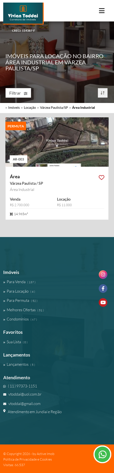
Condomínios (20, 319)
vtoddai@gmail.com (21, 403)
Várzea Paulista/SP (54, 107)
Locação (30, 107)
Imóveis (14, 107)
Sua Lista (15, 341)
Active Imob (45, 454)
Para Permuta (20, 300)
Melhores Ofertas (23, 309)
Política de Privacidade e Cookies (27, 459)
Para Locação (19, 291)
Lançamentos (19, 364)
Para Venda (19, 281)
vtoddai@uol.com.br (22, 394)
